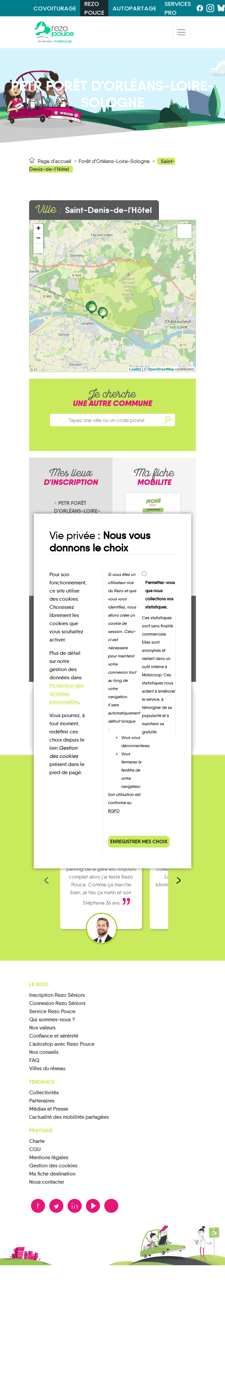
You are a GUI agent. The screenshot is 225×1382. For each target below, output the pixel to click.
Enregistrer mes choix (138, 841)
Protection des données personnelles (66, 694)
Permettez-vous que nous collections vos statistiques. (160, 594)
